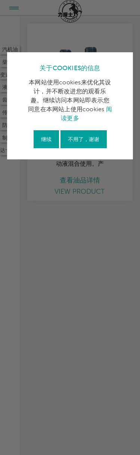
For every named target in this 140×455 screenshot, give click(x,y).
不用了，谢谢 (83, 139)
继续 (46, 139)
